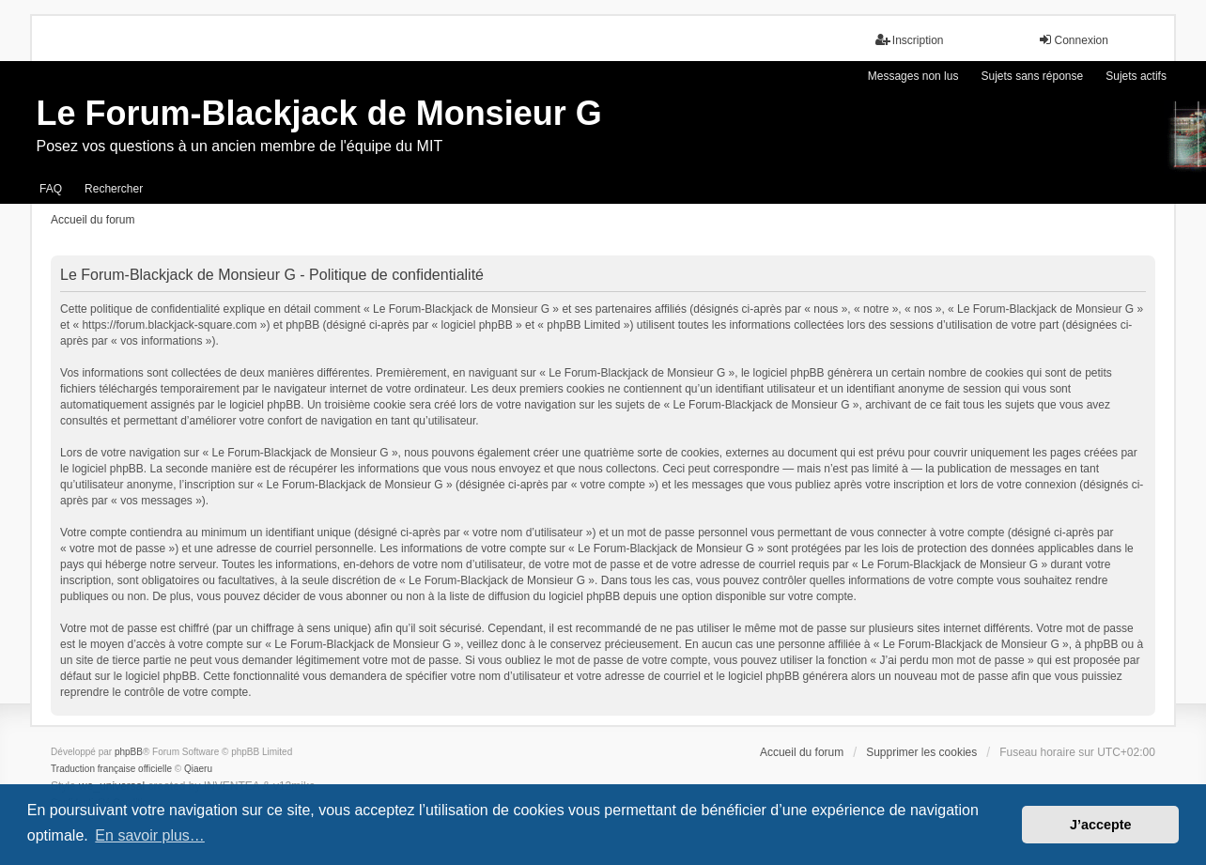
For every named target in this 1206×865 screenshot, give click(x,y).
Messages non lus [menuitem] (913, 76)
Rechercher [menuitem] (114, 188)
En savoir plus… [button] (150, 835)
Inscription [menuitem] (909, 40)
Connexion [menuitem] (1073, 40)
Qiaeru (198, 769)
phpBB (129, 752)
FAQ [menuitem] (50, 188)
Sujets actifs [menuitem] (1136, 76)
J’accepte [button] (1101, 824)
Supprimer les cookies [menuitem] (921, 752)
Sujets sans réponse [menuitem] (1032, 76)
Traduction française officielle (111, 769)
